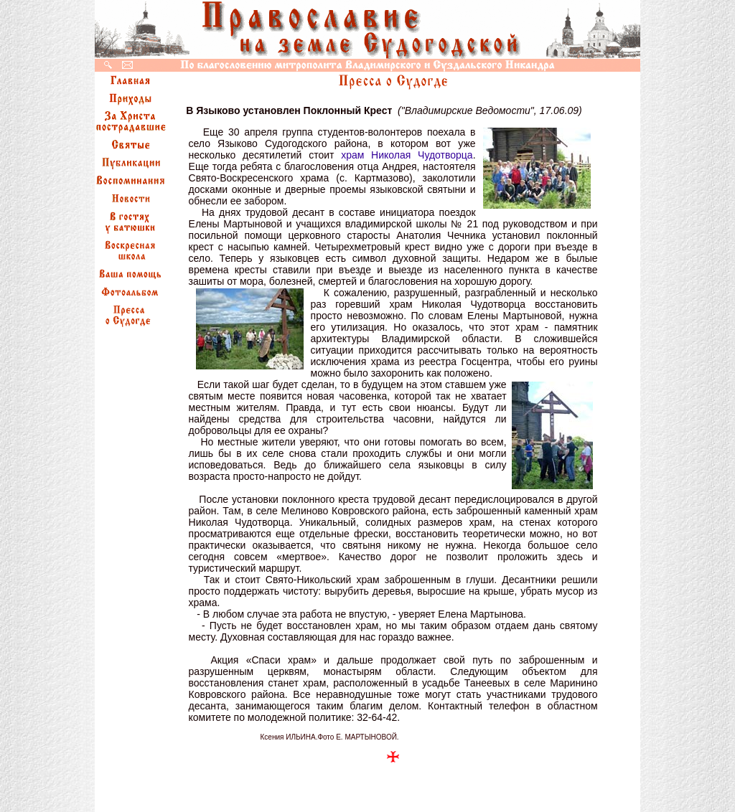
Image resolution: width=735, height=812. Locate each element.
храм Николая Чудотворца (406, 155)
